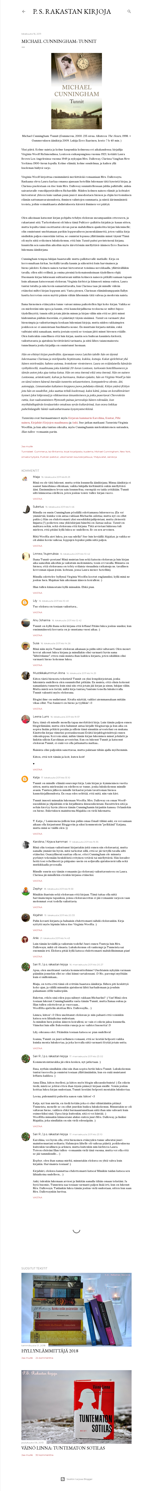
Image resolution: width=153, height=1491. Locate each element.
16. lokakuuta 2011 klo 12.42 (66, 620)
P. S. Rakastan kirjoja (72, 11)
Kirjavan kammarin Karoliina (86, 418)
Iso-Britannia (55, 451)
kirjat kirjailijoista (73, 451)
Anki (75, 422)
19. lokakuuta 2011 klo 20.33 (59, 915)
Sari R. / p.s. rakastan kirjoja (50, 964)
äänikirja (112, 456)
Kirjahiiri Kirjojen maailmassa (49, 422)
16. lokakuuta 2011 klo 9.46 (59, 506)
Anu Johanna (41, 620)
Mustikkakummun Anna (49, 673)
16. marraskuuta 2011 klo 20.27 (86, 964)
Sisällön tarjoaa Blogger (76, 1479)
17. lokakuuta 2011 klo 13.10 (55, 777)
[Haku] (129, 11)
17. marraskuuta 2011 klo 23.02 (86, 1056)
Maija (36, 477)
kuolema (88, 451)
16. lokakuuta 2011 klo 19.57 (65, 716)
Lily (35, 600)
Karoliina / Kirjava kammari (50, 841)
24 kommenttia (44, 1357)
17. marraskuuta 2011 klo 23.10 (86, 1134)
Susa (36, 643)
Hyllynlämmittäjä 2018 (49, 1351)
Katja (36, 777)
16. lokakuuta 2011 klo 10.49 (54, 600)
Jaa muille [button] (27, 446)
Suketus (38, 506)
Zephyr (37, 888)
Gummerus (40, 451)
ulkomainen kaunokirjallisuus (76, 456)
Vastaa (37, 498)
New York (125, 451)
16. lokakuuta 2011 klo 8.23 (55, 477)
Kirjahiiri (38, 915)
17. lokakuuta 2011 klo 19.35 (83, 841)
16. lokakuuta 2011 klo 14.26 (55, 643)
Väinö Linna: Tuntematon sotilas (63, 1448)
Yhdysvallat (100, 456)
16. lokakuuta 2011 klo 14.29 (81, 673)
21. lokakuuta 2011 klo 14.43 (55, 938)
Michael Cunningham (106, 451)
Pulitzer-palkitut (49, 456)
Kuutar (109, 418)
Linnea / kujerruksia (46, 553)
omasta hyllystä (30, 456)
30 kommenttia (44, 1455)
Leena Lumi (41, 716)
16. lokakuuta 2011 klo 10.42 (75, 553)
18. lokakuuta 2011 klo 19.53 (58, 888)
